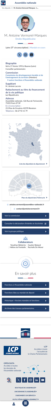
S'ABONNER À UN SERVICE (25, 381)
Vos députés (6, 8)
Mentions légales (12, 391)
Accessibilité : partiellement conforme (31, 391)
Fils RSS (27, 393)
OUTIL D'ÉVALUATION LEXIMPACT (25, 385)
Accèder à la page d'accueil (3, 3)
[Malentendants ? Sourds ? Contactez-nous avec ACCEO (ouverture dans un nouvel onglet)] (8, 366)
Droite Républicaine (25, 39)
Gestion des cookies (37, 393)
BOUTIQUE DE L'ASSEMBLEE (25, 374)
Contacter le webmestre (15, 393)
